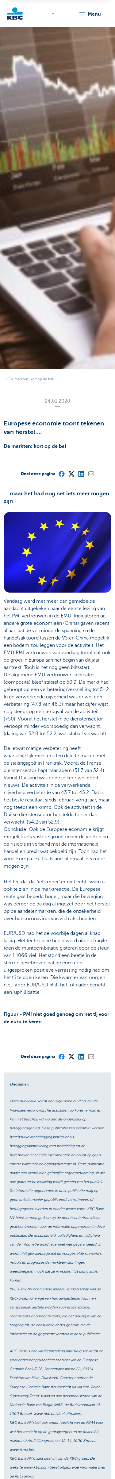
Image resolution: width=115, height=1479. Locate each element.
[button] (90, 14)
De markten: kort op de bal (31, 379)
